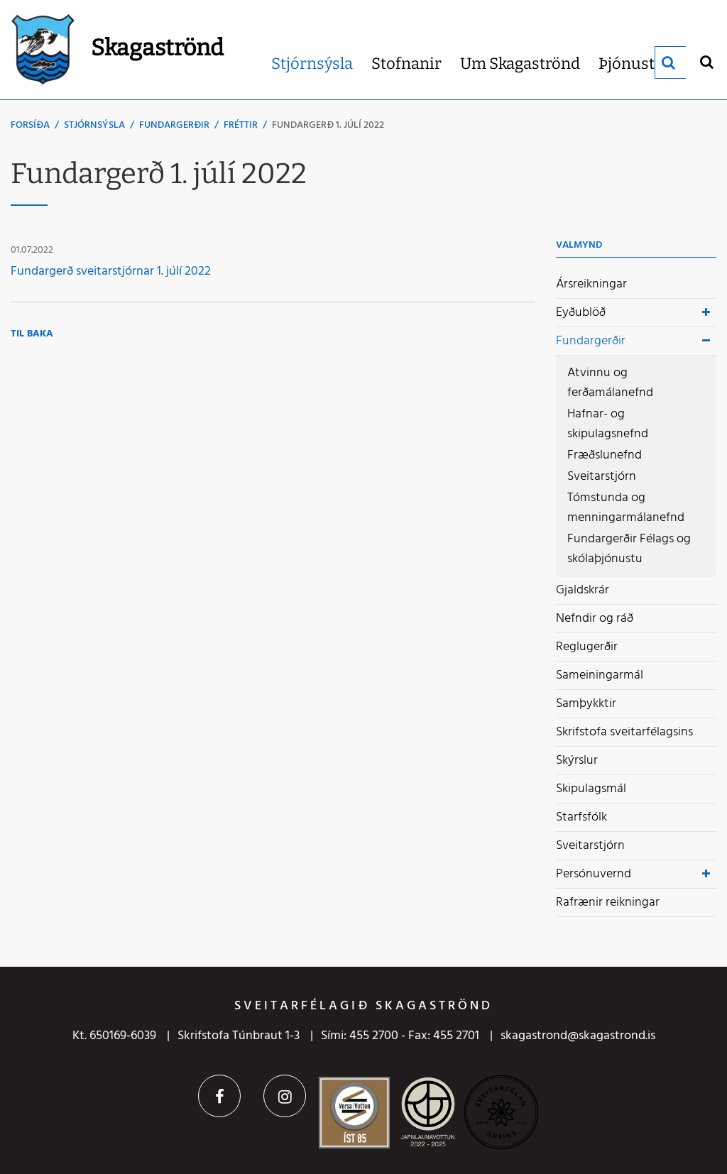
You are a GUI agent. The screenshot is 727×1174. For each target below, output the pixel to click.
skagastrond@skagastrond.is (578, 1036)
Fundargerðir (174, 125)
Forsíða (30, 125)
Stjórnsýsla (94, 125)
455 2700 (373, 1036)
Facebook (219, 1096)
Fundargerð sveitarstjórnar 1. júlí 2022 (111, 271)
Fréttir (241, 125)
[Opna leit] (706, 61)
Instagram (284, 1096)
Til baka (32, 334)
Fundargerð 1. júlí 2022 (328, 125)
